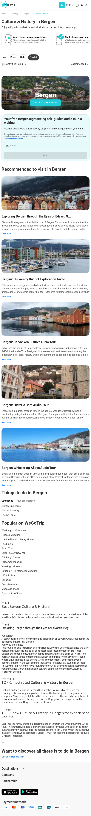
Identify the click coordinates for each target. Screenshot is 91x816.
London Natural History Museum (19, 539)
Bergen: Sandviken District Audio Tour (29, 342)
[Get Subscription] (62, 5)
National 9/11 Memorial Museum (19, 571)
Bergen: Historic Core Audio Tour (25, 405)
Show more (6, 233)
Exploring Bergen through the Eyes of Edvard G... (36, 216)
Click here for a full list (13, 756)
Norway (15, 13)
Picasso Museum (11, 535)
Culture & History (41, 13)
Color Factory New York (14, 553)
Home (4, 13)
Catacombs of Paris (12, 593)
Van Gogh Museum (12, 566)
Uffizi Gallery (8, 575)
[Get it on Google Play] (29, 792)
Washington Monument (14, 530)
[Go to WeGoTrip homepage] (10, 4)
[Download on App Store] (10, 792)
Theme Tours (8, 515)
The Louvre (7, 544)
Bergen (26, 13)
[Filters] (5, 57)
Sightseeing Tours (11, 506)
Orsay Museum (10, 584)
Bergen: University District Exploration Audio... (35, 279)
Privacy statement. (20, 138)
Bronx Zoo (7, 548)
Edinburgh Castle (11, 557)
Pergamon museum (12, 562)
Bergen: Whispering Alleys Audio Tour (29, 468)
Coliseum (6, 580)
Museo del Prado (10, 589)
